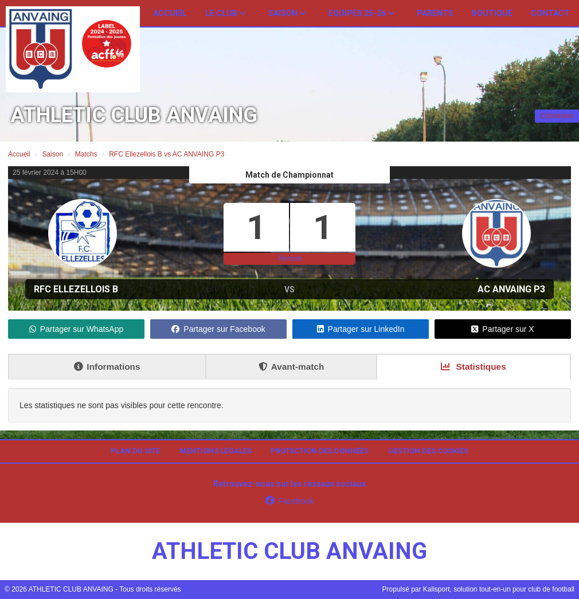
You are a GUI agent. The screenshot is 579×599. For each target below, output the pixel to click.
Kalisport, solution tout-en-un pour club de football (498, 589)
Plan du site (135, 451)
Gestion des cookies (428, 451)
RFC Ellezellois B (76, 289)
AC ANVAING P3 (511, 289)
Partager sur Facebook (218, 329)
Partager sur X (502, 329)
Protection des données (320, 451)
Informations (107, 366)
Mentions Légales (215, 451)
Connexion (557, 116)
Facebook (289, 501)
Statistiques (473, 366)
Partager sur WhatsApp (76, 329)
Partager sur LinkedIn (361, 329)
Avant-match (291, 366)
